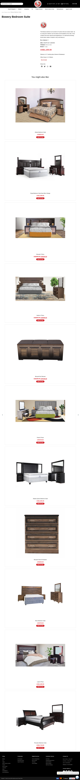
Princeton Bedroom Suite (40, 743)
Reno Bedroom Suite (40, 620)
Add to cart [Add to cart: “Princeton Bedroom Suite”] (40, 747)
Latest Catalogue (34, 763)
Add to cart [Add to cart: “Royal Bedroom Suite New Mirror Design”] (40, 198)
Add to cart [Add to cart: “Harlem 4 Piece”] (40, 320)
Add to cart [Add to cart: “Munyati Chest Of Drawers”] (40, 564)
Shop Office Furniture (21, 760)
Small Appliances (5, 770)
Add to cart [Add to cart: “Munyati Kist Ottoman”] (40, 381)
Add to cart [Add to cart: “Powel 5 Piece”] (40, 442)
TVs (3, 760)
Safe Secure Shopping (49, 764)
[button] (41, 66)
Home (3, 12)
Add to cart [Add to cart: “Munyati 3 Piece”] (40, 259)
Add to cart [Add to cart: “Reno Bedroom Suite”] (40, 625)
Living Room (4, 767)
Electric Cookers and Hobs (6, 763)
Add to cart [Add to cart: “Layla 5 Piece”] (40, 686)
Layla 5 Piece (40, 681)
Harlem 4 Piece (40, 315)
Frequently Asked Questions (50, 760)
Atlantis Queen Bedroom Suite (40, 498)
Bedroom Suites (7, 12)
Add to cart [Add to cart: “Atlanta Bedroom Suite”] (40, 137)
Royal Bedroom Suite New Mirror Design (40, 193)
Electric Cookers (4, 766)
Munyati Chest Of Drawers (40, 559)
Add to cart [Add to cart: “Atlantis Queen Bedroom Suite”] (40, 503)
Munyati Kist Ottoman (40, 376)
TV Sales (46, 46)
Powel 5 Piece (40, 437)
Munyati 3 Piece (40, 254)
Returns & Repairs (48, 763)
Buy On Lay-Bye (34, 760)
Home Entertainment (5, 772)
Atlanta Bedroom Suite (40, 132)
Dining (3, 769)
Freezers (3, 764)
